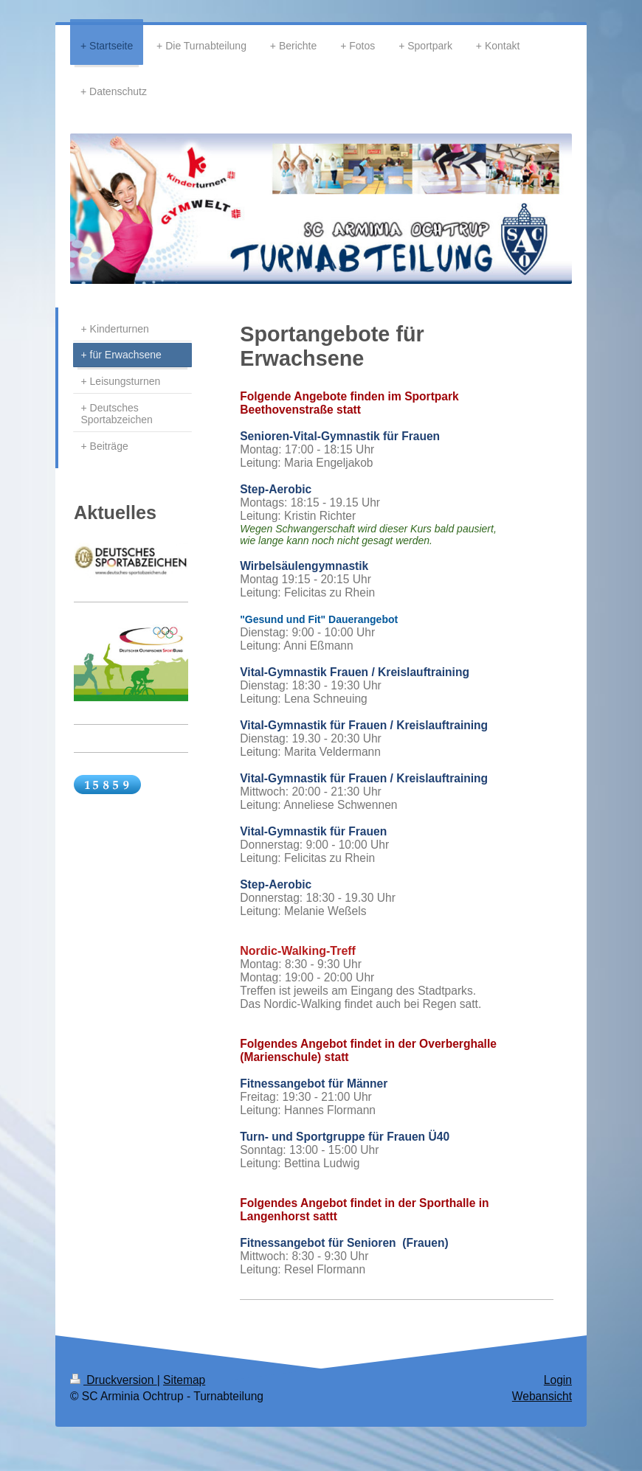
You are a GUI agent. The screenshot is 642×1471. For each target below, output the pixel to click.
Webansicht (542, 1396)
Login (558, 1380)
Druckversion (113, 1380)
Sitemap (184, 1380)
